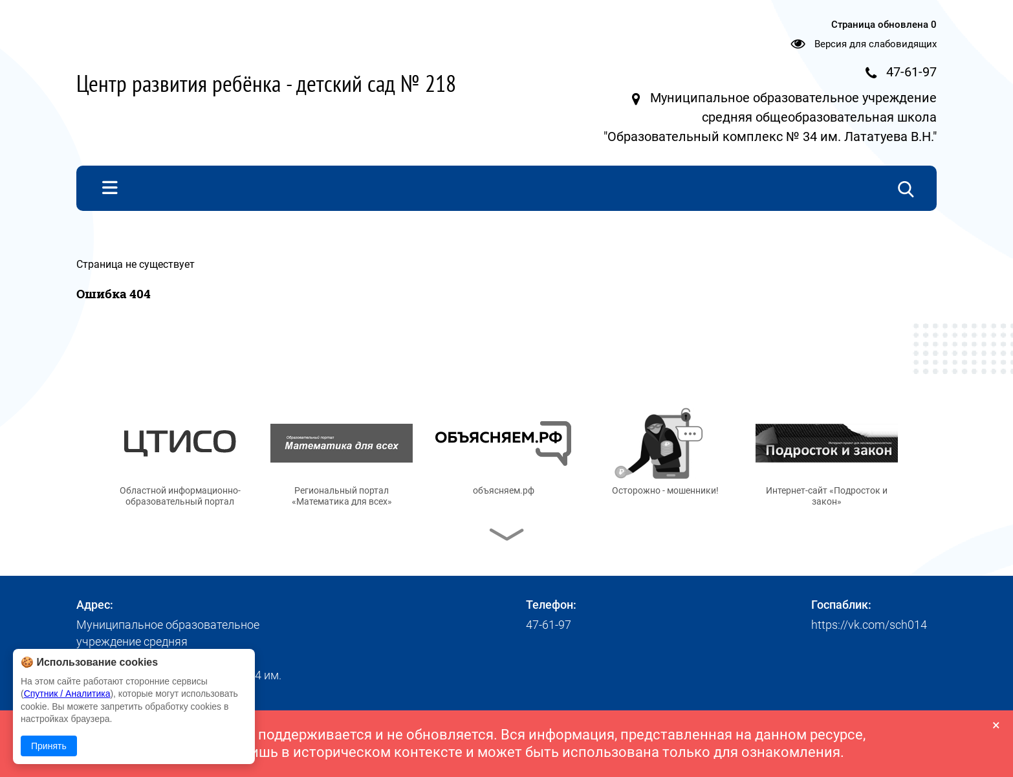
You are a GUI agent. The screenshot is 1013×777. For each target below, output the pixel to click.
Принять (49, 746)
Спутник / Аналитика (67, 693)
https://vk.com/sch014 (869, 624)
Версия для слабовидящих (875, 44)
